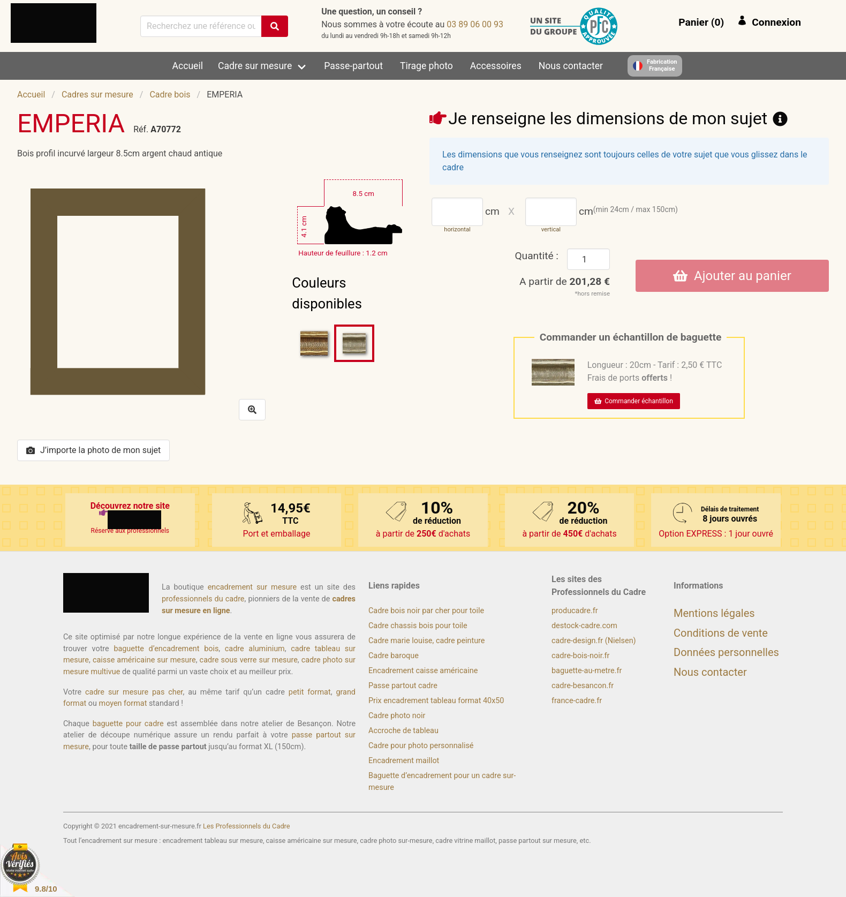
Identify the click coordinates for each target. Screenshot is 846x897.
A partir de (564, 281)
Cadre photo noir (396, 715)
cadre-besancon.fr (583, 685)
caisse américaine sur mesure (144, 660)
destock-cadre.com (584, 625)
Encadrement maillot (403, 760)
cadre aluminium (255, 648)
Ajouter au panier (732, 275)
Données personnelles (726, 652)
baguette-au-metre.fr (587, 670)
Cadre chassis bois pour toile (417, 625)
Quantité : (536, 256)
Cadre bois (169, 94)
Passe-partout (353, 66)
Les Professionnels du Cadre (246, 826)
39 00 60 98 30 (475, 24)
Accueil (187, 66)
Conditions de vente (721, 633)
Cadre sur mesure (255, 66)
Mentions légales (714, 613)
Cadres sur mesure (97, 94)
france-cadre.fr (577, 700)
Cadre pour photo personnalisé (420, 745)
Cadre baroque (393, 655)
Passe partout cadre (402, 685)
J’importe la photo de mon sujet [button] (93, 450)
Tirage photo (426, 66)
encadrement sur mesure (252, 587)
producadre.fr (575, 610)
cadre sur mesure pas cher (134, 692)
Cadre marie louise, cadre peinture (426, 640)
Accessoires (496, 66)
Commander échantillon (633, 401)
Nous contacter (571, 66)
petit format (310, 692)
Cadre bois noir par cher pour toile (426, 610)
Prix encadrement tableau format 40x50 (436, 700)
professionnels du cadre (203, 599)
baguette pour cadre (128, 723)
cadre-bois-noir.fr (580, 655)
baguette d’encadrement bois (166, 648)
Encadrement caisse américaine (423, 670)
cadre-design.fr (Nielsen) (594, 640)
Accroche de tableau (403, 730)
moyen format (123, 703)
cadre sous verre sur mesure (249, 660)
